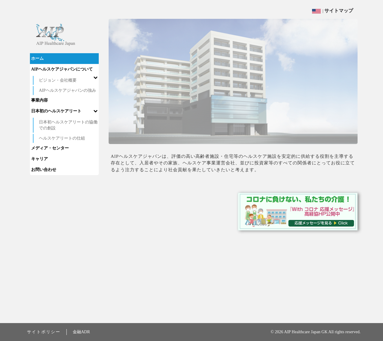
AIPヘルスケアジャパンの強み (67, 90)
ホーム (37, 58)
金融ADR (81, 332)
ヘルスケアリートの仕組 (62, 138)
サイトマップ (338, 10)
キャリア (39, 159)
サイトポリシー (43, 332)
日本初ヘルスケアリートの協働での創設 (68, 125)
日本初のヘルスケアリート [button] (64, 111)
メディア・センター (50, 148)
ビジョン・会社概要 (58, 80)
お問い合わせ (43, 169)
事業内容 (39, 100)
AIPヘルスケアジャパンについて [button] (64, 71)
